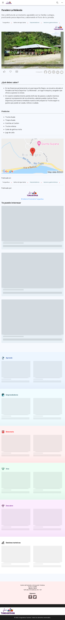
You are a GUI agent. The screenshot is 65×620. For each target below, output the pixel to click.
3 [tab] (33, 67)
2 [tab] (32, 67)
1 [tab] (31, 67)
